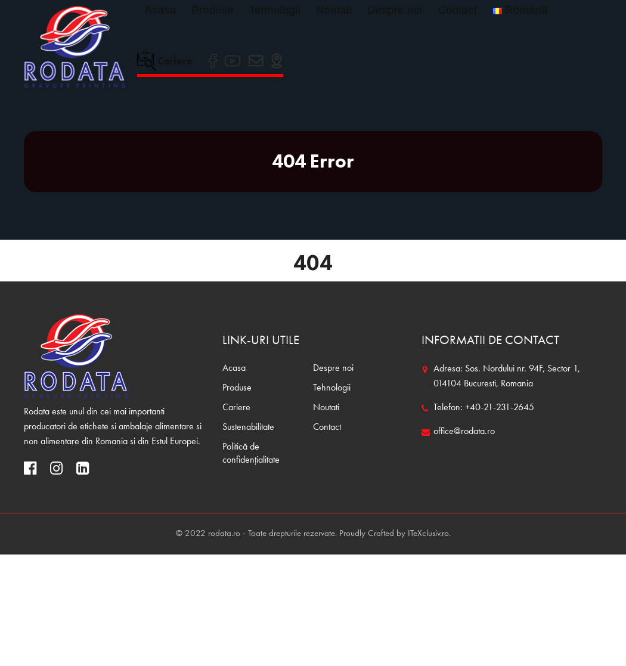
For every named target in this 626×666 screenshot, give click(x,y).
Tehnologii (274, 10)
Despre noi (395, 10)
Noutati (334, 10)
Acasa (160, 10)
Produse (213, 10)
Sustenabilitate (248, 427)
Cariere (165, 60)
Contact (458, 10)
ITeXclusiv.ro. (429, 533)
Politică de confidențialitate (251, 453)
